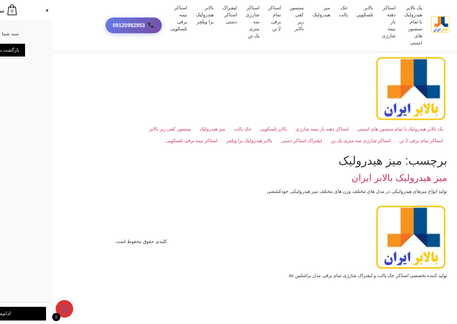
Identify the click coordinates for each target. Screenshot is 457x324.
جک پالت (290, 11)
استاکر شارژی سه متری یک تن (308, 140)
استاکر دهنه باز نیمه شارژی (269, 128)
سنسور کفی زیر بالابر (244, 18)
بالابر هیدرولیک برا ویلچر (152, 14)
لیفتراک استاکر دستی (177, 14)
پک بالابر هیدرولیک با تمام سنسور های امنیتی (361, 25)
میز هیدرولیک (269, 11)
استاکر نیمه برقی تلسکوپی (126, 18)
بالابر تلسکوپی (312, 11)
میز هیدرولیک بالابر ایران (347, 177)
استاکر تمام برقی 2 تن (222, 18)
